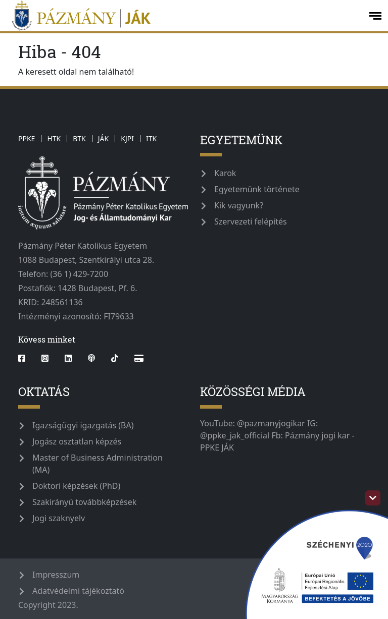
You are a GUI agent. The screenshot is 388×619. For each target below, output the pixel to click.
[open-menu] (375, 16)
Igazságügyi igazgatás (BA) (83, 425)
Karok (225, 173)
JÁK (103, 138)
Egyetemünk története (257, 189)
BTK (79, 138)
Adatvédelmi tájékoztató (78, 590)
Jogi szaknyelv (58, 518)
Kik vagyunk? (238, 205)
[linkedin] (68, 358)
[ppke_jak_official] (183, 15)
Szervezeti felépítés (250, 221)
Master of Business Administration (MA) (97, 463)
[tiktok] (114, 358)
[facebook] (25, 358)
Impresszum (55, 574)
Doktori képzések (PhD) (76, 485)
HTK (54, 138)
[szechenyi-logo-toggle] (372, 497)
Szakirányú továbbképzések (84, 502)
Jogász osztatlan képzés (76, 441)
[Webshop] (139, 358)
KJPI (127, 138)
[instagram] (45, 358)
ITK (151, 138)
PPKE (26, 138)
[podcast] (91, 358)
